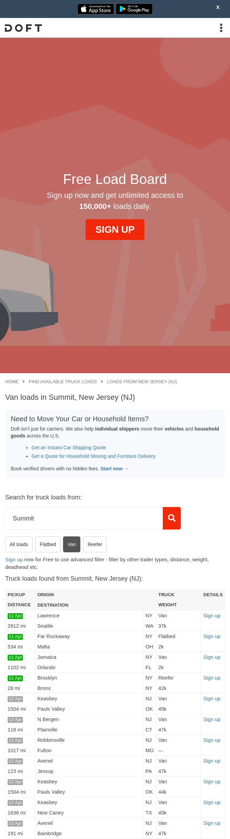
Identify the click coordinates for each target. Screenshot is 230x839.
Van (72, 544)
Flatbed (48, 544)
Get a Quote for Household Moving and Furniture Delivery (94, 456)
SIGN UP (114, 229)
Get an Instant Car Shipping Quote (69, 447)
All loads (19, 544)
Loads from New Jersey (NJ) (142, 381)
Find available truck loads (63, 381)
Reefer (95, 544)
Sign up (14, 559)
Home (12, 381)
